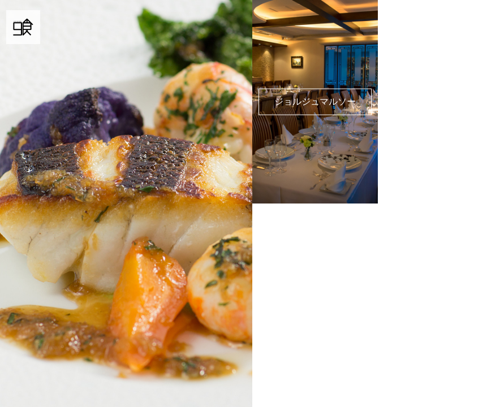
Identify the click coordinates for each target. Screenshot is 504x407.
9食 (23, 27)
